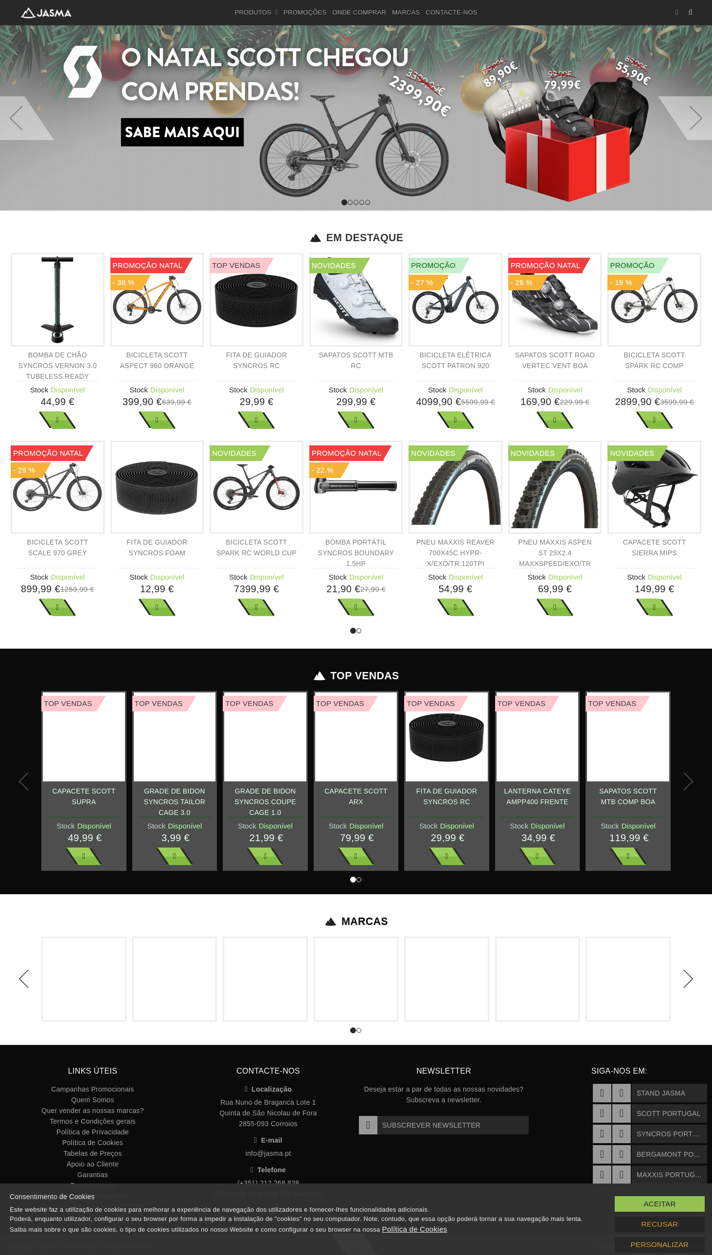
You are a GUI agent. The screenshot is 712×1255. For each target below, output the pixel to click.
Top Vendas (356, 676)
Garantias (92, 1175)
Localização (268, 1089)
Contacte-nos (451, 12)
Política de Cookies (92, 1143)
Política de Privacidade (92, 1132)
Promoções (305, 12)
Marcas (406, 12)
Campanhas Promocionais (92, 1089)
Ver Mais (57, 420)
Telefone (268, 1170)
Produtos (256, 12)
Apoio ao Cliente (93, 1164)
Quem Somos (92, 1100)
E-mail (268, 1140)
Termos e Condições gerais (93, 1121)
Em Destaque (356, 237)
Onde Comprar (359, 12)
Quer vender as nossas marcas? (92, 1110)
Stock (39, 390)
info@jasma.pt (268, 1153)
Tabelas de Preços (93, 1153)
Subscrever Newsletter (420, 1125)
